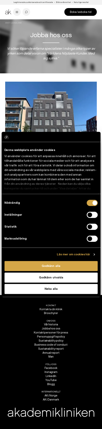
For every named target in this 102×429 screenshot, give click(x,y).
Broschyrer (51, 313)
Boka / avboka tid (80, 12)
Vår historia (51, 324)
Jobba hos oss (51, 328)
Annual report (51, 353)
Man (51, 356)
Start (7, 23)
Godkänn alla (51, 266)
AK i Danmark (51, 399)
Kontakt (51, 305)
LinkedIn (51, 376)
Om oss (51, 321)
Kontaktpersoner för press (51, 332)
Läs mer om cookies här (73, 254)
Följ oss (51, 364)
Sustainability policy (51, 340)
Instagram (51, 372)
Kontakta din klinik (51, 309)
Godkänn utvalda (51, 277)
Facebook (51, 368)
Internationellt (51, 392)
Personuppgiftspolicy (51, 336)
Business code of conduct (51, 345)
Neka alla (51, 289)
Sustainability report (51, 349)
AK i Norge (51, 395)
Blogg (51, 384)
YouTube (51, 380)
